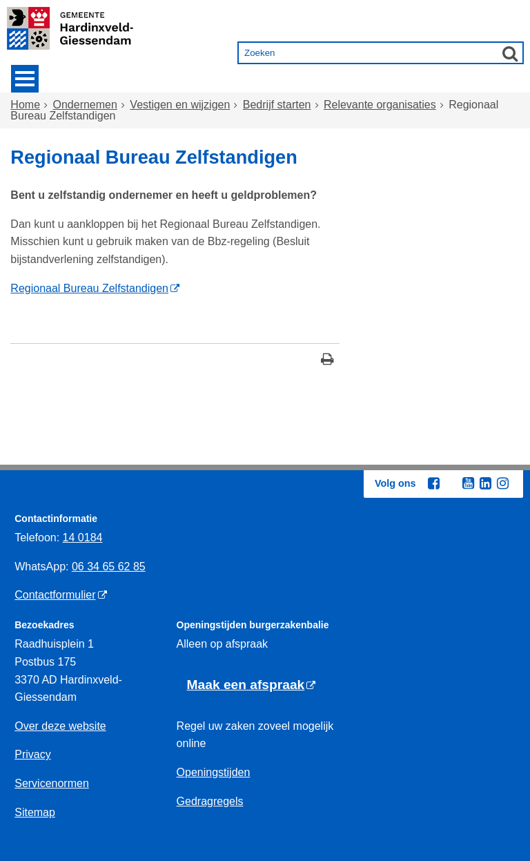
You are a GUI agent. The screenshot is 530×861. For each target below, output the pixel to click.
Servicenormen (51, 783)
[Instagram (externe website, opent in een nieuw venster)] (502, 483)
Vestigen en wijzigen (180, 104)
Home (25, 104)
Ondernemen (85, 104)
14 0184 (83, 537)
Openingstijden (214, 772)
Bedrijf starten (277, 104)
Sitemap (34, 812)
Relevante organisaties (380, 104)
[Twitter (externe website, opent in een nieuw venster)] (450, 484)
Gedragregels (210, 801)
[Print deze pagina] (327, 360)
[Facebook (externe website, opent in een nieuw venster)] (433, 483)
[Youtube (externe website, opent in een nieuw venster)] (467, 483)
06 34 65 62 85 (109, 566)
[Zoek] (510, 53)
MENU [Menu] (25, 79)
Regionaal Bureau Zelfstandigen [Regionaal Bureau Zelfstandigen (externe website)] (89, 288)
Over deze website (60, 726)
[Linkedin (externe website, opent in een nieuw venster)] (485, 483)
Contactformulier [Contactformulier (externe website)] (54, 595)
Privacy (32, 754)
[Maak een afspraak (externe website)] (251, 685)
